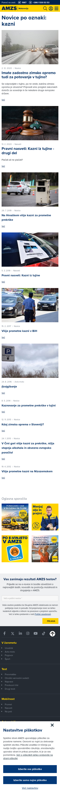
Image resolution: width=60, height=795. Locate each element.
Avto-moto (10, 651)
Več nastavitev (30, 788)
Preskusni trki (11, 685)
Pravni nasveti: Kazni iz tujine (21, 275)
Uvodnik (9, 648)
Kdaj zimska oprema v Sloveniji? (23, 424)
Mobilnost (8, 699)
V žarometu (9, 643)
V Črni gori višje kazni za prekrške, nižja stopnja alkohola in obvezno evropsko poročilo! (28, 448)
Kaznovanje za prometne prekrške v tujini (29, 405)
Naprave (9, 681)
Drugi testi (10, 688)
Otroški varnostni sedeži (17, 678)
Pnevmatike (10, 674)
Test (4, 669)
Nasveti (8, 708)
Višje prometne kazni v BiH (19, 331)
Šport (7, 659)
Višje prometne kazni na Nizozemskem (27, 471)
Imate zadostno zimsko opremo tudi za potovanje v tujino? (29, 75)
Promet (8, 704)
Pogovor (9, 655)
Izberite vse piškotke (30, 769)
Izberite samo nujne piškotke (30, 780)
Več (3, 100)
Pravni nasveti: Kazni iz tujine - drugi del (28, 150)
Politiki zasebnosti (43, 614)
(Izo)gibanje (9, 386)
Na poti (8, 711)
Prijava (51, 621)
